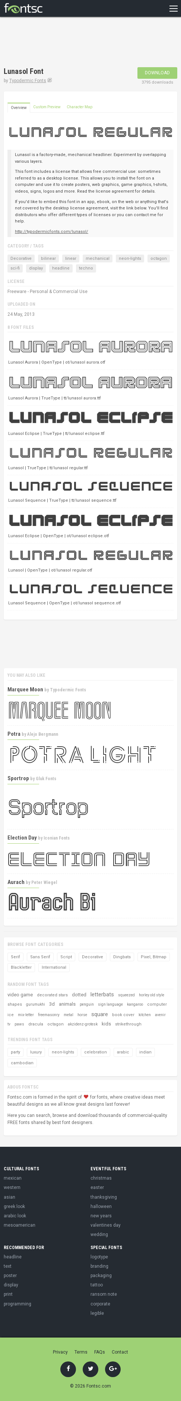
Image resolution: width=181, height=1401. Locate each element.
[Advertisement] (63, 43)
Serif (15, 957)
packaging (101, 1275)
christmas (101, 1178)
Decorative (21, 258)
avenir (160, 1015)
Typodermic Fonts (27, 80)
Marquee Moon (25, 689)
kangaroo (135, 1004)
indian (145, 1052)
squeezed (126, 995)
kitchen (145, 1015)
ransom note (103, 1294)
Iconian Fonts (57, 838)
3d (52, 1004)
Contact (120, 1352)
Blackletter (21, 967)
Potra (13, 734)
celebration (95, 1052)
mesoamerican (19, 1225)
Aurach (16, 882)
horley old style (151, 995)
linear (70, 258)
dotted (79, 994)
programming (17, 1304)
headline (61, 268)
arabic (123, 1052)
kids (106, 1024)
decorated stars (52, 995)
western (12, 1187)
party (15, 1052)
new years (101, 1215)
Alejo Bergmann (42, 734)
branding (99, 1266)
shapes (14, 1004)
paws (19, 1024)
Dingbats (122, 957)
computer (157, 1004)
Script (66, 957)
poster (10, 1275)
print (8, 1294)
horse (82, 1015)
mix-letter (26, 1015)
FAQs (99, 1352)
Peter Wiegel (44, 882)
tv (8, 1024)
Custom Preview (47, 107)
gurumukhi (35, 1004)
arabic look (15, 1215)
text (8, 1266)
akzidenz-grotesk (83, 1024)
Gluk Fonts (46, 778)
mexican (13, 1178)
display (36, 268)
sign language (110, 1004)
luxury (36, 1052)
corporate (100, 1304)
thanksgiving (103, 1197)
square (99, 1014)
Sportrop (18, 778)
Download (157, 72)
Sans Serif (40, 957)
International (54, 967)
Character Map (79, 107)
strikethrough (128, 1024)
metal (68, 1015)
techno (86, 268)
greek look (14, 1206)
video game (20, 994)
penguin (87, 1004)
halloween (101, 1206)
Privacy (60, 1352)
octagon (158, 258)
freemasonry (49, 1015)
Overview (19, 108)
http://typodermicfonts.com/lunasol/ (51, 231)
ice (10, 1014)
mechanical (97, 258)
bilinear (48, 258)
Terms (81, 1352)
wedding (99, 1234)
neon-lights (130, 258)
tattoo (96, 1285)
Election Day (22, 837)
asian (9, 1197)
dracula (35, 1024)
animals (67, 1004)
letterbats (102, 994)
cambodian (22, 1063)
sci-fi (15, 268)
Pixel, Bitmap (153, 957)
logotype (99, 1257)
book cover (123, 1014)
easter (97, 1187)
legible (97, 1313)
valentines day (105, 1225)
